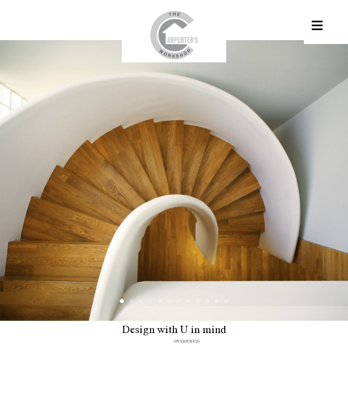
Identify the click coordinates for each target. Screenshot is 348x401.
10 (207, 301)
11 (217, 301)
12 (226, 301)
